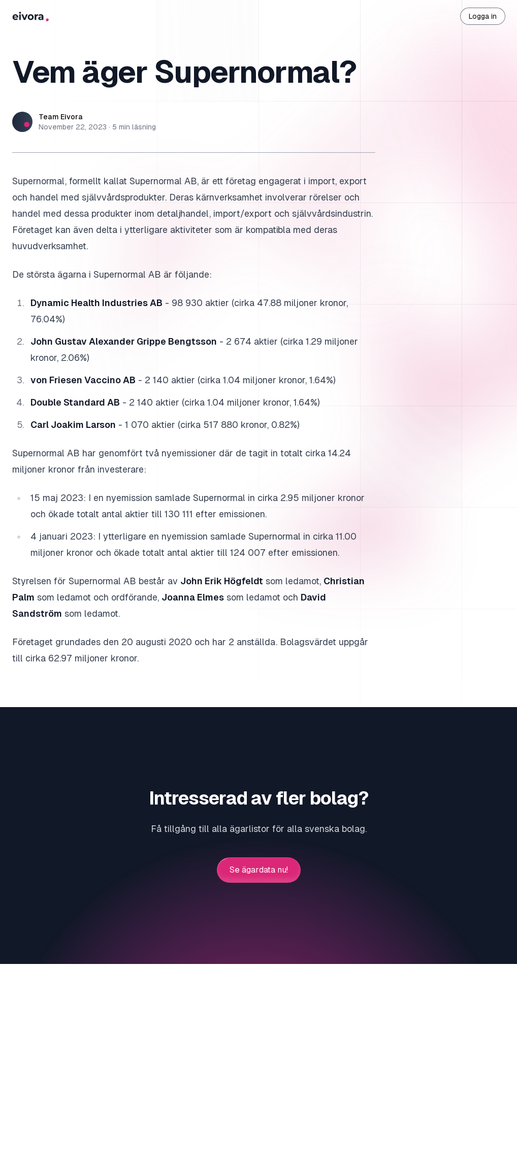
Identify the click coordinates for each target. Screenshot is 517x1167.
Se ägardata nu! (258, 870)
